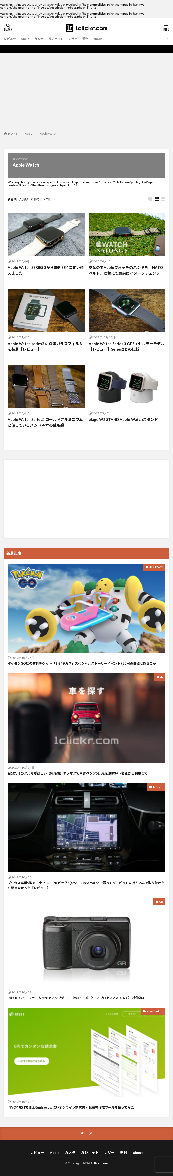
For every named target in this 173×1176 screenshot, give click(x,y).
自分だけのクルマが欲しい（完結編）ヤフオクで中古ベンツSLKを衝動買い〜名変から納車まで (78, 773)
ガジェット (55, 39)
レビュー (10, 39)
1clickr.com (99, 1163)
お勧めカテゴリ (41, 199)
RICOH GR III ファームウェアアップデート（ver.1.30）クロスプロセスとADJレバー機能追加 (76, 998)
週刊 (85, 39)
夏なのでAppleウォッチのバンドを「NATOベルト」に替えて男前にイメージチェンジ (126, 270)
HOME (12, 133)
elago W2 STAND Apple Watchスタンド (123, 419)
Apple (25, 39)
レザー (72, 39)
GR (161, 901)
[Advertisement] (86, 90)
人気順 (23, 199)
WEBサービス (155, 1011)
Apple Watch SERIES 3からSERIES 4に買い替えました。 (46, 270)
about (98, 39)
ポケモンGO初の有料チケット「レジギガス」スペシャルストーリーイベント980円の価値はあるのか (82, 663)
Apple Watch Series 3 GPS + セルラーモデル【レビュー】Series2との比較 (126, 346)
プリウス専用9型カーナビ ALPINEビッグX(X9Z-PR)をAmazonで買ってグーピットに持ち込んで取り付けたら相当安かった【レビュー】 (86, 885)
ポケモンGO (156, 567)
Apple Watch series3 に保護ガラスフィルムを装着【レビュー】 (45, 346)
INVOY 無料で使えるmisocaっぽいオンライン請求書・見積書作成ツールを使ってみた (71, 1107)
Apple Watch (48, 133)
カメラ (38, 39)
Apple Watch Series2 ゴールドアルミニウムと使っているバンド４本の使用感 (45, 422)
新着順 (12, 199)
